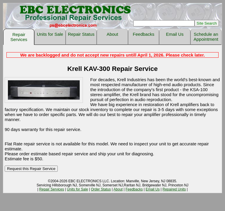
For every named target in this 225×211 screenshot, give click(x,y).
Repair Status (81, 34)
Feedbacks (143, 34)
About (112, 34)
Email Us (174, 34)
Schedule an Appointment (206, 37)
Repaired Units (174, 189)
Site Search (207, 23)
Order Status (101, 189)
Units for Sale (50, 34)
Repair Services (18, 37)
